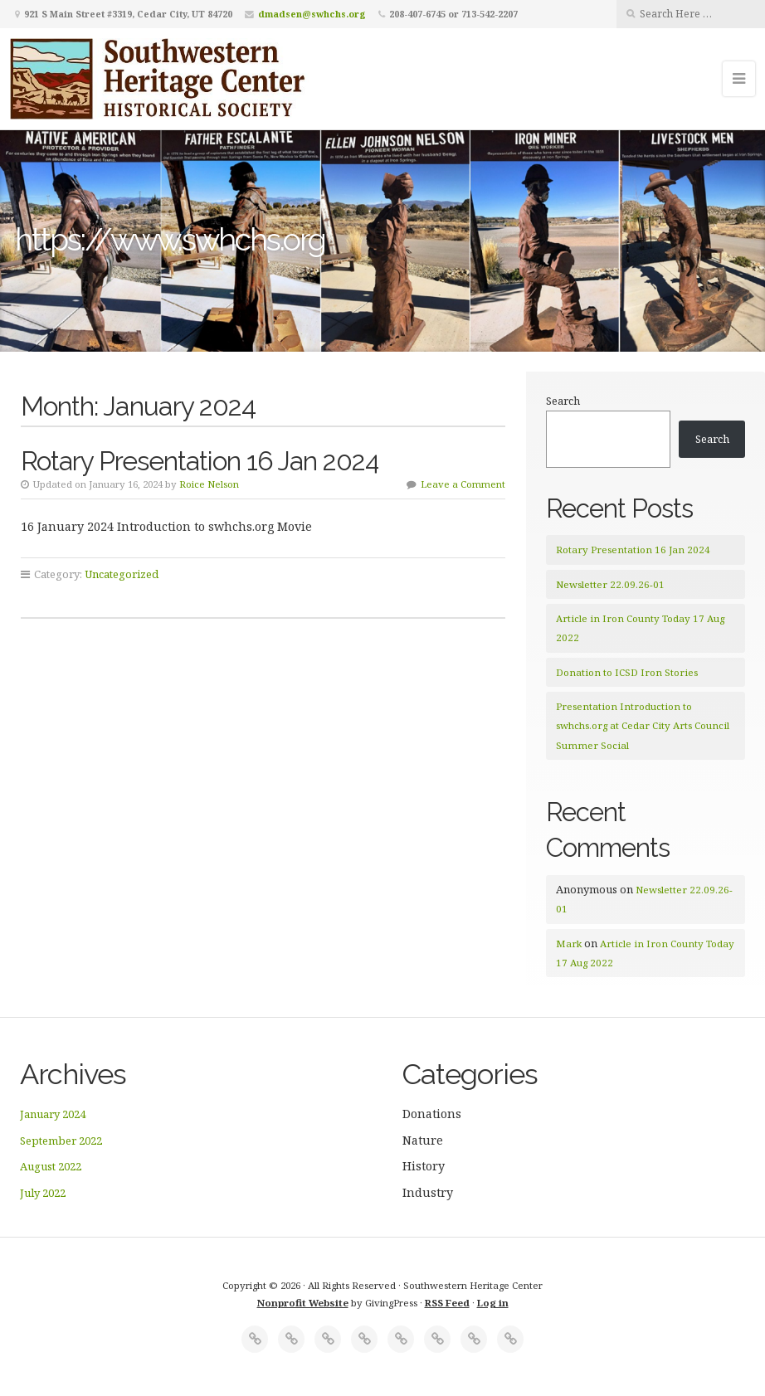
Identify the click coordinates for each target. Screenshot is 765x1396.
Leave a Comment (463, 484)
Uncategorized (121, 574)
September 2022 (61, 1140)
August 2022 (50, 1166)
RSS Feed (447, 1302)
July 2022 (43, 1192)
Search (563, 400)
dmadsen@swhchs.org (312, 13)
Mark (569, 943)
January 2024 (52, 1114)
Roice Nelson (209, 484)
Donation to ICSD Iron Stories (627, 672)
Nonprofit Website (302, 1302)
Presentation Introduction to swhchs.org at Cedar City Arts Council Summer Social (642, 726)
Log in (493, 1302)
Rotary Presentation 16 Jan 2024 (199, 460)
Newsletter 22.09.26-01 (610, 584)
